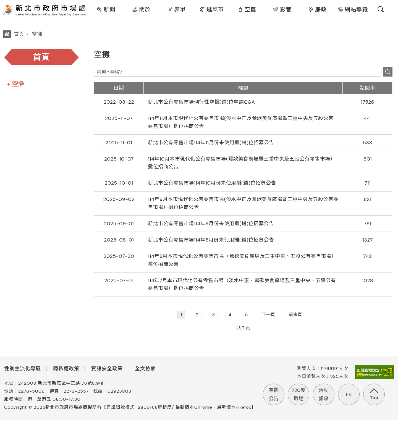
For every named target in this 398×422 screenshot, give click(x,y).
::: (90, 4)
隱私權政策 (66, 371)
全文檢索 (145, 371)
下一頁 (268, 317)
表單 (176, 9)
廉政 (317, 9)
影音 (282, 9)
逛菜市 (212, 9)
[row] (243, 102)
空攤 (247, 9)
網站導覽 (353, 9)
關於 (141, 9)
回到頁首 (374, 394)
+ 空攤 (15, 84)
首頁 (19, 34)
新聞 (106, 9)
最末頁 (295, 317)
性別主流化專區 (22, 371)
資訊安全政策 (107, 371)
